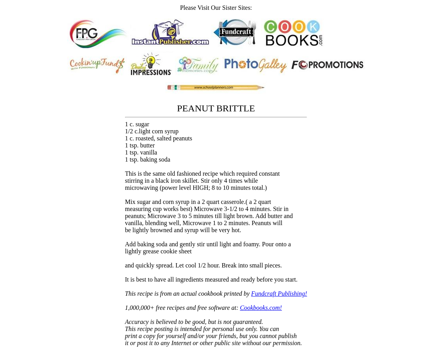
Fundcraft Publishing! (279, 293)
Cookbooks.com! (261, 307)
